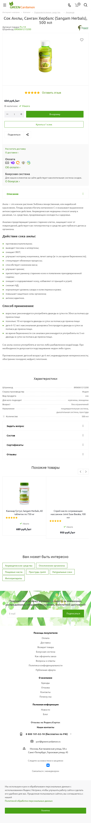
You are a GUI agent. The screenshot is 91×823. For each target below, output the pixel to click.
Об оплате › (12, 167)
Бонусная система (45, 648)
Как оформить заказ (45, 652)
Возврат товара (45, 643)
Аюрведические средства (18, 562)
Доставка (45, 639)
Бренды (45, 679)
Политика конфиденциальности (45, 662)
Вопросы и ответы (45, 657)
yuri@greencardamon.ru (48, 738)
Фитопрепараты (13, 574)
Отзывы (45, 684)
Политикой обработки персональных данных (29, 800)
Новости (45, 706)
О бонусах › (12, 181)
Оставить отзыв (51, 92)
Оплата (45, 634)
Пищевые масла (13, 568)
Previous (80, 472)
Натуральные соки (62, 568)
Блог (45, 710)
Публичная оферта (45, 666)
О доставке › (11, 152)
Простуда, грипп (37, 568)
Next (86, 472)
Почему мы (46, 693)
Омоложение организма (52, 562)
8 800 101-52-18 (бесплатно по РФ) (47, 730)
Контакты (45, 688)
